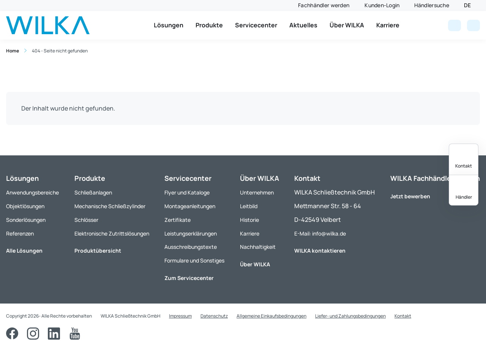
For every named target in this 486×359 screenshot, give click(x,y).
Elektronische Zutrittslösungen (111, 233)
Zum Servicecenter (189, 278)
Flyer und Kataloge (187, 192)
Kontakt (463, 166)
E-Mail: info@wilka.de (320, 233)
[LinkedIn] (54, 333)
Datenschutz (214, 316)
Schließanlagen (93, 192)
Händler (464, 197)
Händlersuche (431, 5)
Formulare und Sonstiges (194, 260)
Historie (249, 220)
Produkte (209, 25)
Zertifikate (177, 220)
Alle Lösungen (24, 250)
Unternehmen (257, 192)
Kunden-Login (381, 5)
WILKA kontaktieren (320, 250)
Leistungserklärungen (190, 233)
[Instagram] (33, 333)
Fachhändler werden (323, 5)
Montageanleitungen (189, 206)
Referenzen (20, 233)
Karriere (387, 25)
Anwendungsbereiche (32, 192)
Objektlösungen (25, 206)
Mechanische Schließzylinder (109, 206)
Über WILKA (347, 25)
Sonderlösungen (26, 220)
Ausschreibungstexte (190, 247)
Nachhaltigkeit (258, 247)
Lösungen (168, 25)
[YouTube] (75, 333)
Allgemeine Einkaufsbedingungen (271, 316)
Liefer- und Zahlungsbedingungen (350, 316)
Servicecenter (256, 25)
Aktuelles (303, 25)
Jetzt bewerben (410, 196)
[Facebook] (12, 333)
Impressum (180, 316)
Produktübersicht (97, 250)
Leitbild (248, 206)
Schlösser (86, 220)
